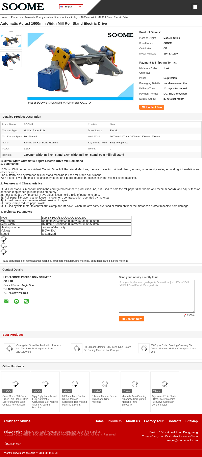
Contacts (174, 421)
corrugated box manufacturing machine (30, 260)
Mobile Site (12, 444)
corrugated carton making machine (109, 260)
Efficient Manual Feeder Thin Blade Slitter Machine (105, 399)
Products (16, 17)
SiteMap (191, 421)
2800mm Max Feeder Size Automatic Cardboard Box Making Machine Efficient (74, 400)
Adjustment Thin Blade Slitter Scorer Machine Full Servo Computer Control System (164, 400)
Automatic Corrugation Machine (41, 17)
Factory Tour (154, 421)
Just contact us (48, 452)
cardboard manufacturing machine (70, 260)
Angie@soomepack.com (182, 440)
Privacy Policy (13, 431)
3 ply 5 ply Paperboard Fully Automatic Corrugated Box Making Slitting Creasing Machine (45, 402)
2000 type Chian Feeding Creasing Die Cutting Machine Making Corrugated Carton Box (174, 348)
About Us (133, 421)
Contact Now (146, 106)
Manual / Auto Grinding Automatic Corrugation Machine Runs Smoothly (134, 400)
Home (4, 17)
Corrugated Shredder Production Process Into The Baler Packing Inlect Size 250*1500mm (38, 348)
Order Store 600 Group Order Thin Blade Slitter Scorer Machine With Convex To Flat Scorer (15, 400)
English (73, 6)
